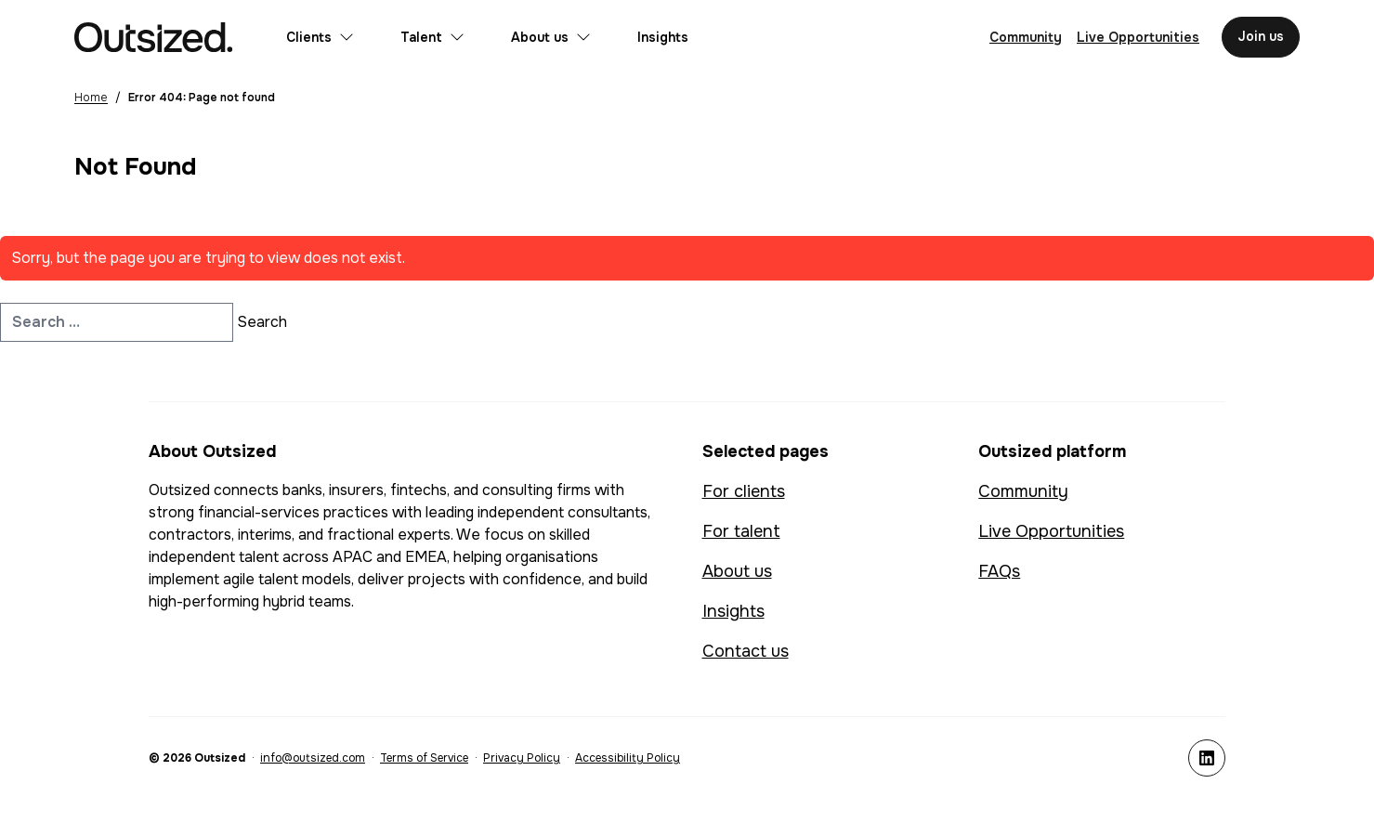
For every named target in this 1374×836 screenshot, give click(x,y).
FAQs (999, 571)
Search (262, 322)
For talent (741, 531)
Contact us (745, 651)
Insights (662, 37)
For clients (743, 491)
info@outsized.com (312, 758)
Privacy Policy (521, 758)
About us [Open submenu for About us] (551, 37)
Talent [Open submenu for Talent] (432, 37)
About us (737, 571)
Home (91, 97)
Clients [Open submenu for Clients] (320, 37)
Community (1023, 491)
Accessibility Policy (627, 758)
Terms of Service (424, 758)
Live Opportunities (1051, 531)
